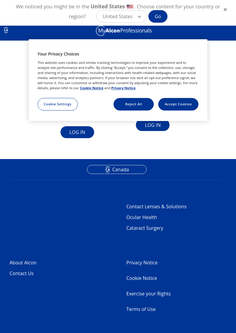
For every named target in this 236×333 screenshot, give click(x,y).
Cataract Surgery (144, 228)
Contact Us (22, 273)
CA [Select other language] (6, 30)
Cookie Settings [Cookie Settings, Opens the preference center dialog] (58, 104)
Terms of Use (141, 309)
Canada (120, 169)
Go (158, 16)
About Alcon (23, 262)
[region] (118, 80)
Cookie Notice (141, 278)
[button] (121, 16)
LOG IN (77, 132)
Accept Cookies (178, 104)
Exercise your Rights (148, 293)
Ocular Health (141, 217)
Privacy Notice (142, 262)
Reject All (133, 104)
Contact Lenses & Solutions (156, 206)
